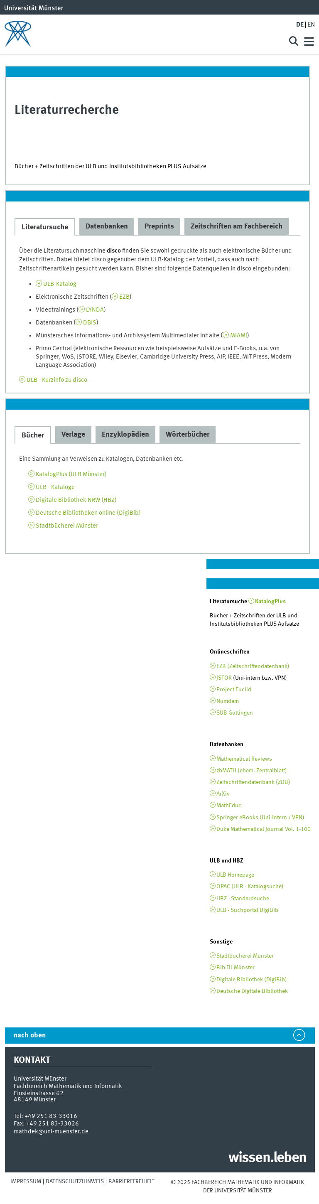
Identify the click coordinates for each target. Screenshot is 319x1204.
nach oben (30, 1035)
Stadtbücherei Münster (67, 526)
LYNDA (95, 310)
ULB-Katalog (59, 284)
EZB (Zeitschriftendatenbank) (253, 666)
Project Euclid (233, 690)
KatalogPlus (270, 601)
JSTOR (224, 678)
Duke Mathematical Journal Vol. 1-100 (263, 829)
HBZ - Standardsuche (242, 899)
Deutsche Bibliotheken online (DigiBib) (88, 513)
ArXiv (223, 794)
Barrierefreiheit (131, 1181)
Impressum (25, 1181)
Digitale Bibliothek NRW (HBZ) (76, 500)
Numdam (227, 701)
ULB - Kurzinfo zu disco (57, 380)
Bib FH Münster (235, 968)
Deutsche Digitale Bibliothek (252, 991)
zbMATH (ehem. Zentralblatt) (251, 771)
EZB (124, 297)
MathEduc (228, 805)
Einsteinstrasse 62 (39, 1093)
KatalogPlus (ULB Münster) (71, 474)
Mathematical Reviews (244, 759)
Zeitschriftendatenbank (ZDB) (253, 782)
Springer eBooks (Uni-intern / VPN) (260, 818)
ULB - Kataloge (55, 487)
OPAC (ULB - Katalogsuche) (250, 886)
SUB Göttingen (234, 713)
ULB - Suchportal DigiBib (247, 910)
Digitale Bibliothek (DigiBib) (251, 980)
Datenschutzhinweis (75, 1181)
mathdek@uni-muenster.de (51, 1131)
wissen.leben (267, 1158)
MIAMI (238, 335)
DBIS (89, 322)
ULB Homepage (235, 875)
